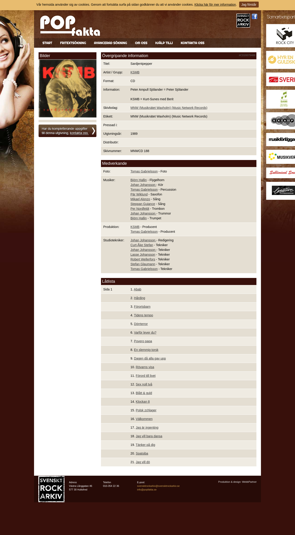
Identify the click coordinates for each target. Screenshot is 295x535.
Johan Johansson (143, 185)
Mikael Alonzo (140, 199)
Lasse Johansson (142, 254)
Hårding (139, 298)
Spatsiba (142, 453)
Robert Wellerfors (142, 259)
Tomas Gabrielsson (144, 171)
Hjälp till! (164, 43)
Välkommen (144, 419)
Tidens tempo (143, 315)
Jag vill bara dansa (149, 436)
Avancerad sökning (110, 43)
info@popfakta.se (147, 489)
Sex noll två (144, 384)
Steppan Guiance (142, 204)
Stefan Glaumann (142, 264)
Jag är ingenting (147, 427)
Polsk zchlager (146, 410)
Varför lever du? (145, 332)
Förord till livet (145, 376)
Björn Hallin (138, 180)
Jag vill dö (143, 462)
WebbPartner (249, 481)
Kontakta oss (192, 43)
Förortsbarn (142, 306)
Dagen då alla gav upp (150, 358)
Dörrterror (141, 324)
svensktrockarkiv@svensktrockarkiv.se (158, 486)
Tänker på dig (145, 445)
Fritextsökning (73, 43)
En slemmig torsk (146, 350)
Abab (137, 289)
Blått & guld (144, 393)
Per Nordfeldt (139, 208)
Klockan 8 (143, 401)
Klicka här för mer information (215, 4)
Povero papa (143, 341)
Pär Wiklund (139, 194)
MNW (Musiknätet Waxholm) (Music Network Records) (168, 108)
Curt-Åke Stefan (141, 245)
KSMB (135, 72)
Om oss (141, 43)
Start (47, 43)
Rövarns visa (145, 367)
